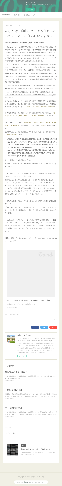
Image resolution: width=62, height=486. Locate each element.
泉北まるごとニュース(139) (12, 314)
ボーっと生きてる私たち (13, 408)
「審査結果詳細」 (11, 134)
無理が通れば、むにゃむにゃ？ (16, 372)
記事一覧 (17, 15)
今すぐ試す (30, 9)
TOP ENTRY (6, 15)
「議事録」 (43, 125)
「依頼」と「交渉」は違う (14, 390)
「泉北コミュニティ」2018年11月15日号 (39, 107)
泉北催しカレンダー (30, 15)
